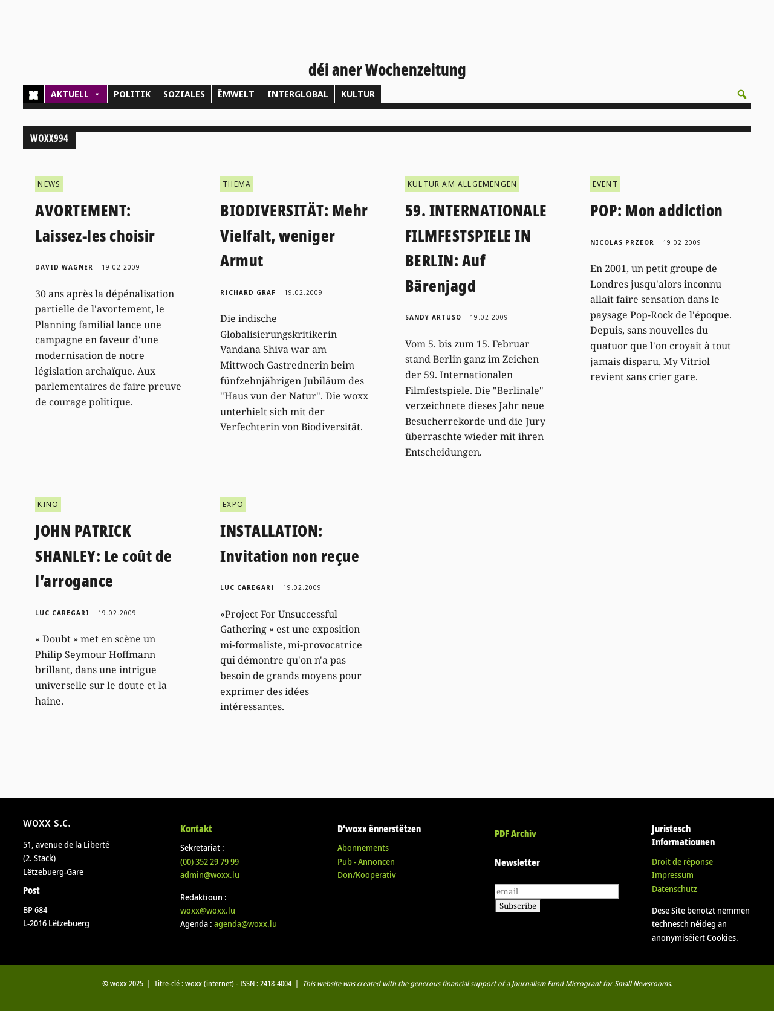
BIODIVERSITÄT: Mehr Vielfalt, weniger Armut (294, 235)
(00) (209, 861)
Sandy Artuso (433, 317)
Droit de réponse (682, 861)
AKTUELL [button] (76, 94)
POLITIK (132, 94)
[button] (742, 94)
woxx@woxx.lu (207, 910)
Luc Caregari (62, 613)
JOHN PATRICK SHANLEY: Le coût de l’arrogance (103, 556)
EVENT (605, 184)
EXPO (233, 504)
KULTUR (358, 94)
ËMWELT (236, 94)
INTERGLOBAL (297, 94)
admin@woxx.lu (209, 874)
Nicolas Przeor (622, 242)
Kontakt (196, 828)
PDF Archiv (515, 833)
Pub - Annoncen (366, 861)
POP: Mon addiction (656, 210)
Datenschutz (674, 888)
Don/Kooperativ (366, 874)
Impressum (673, 874)
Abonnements (363, 847)
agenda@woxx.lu (245, 923)
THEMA (237, 184)
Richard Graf (248, 292)
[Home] (33, 94)
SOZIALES (184, 94)
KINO (48, 504)
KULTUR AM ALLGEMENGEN (462, 184)
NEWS (48, 184)
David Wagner (64, 267)
